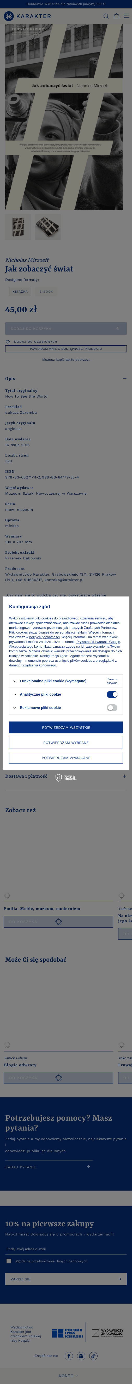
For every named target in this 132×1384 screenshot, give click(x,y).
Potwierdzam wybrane (66, 743)
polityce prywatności (44, 637)
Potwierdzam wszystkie (66, 727)
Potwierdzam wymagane (66, 758)
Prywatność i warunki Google (98, 642)
